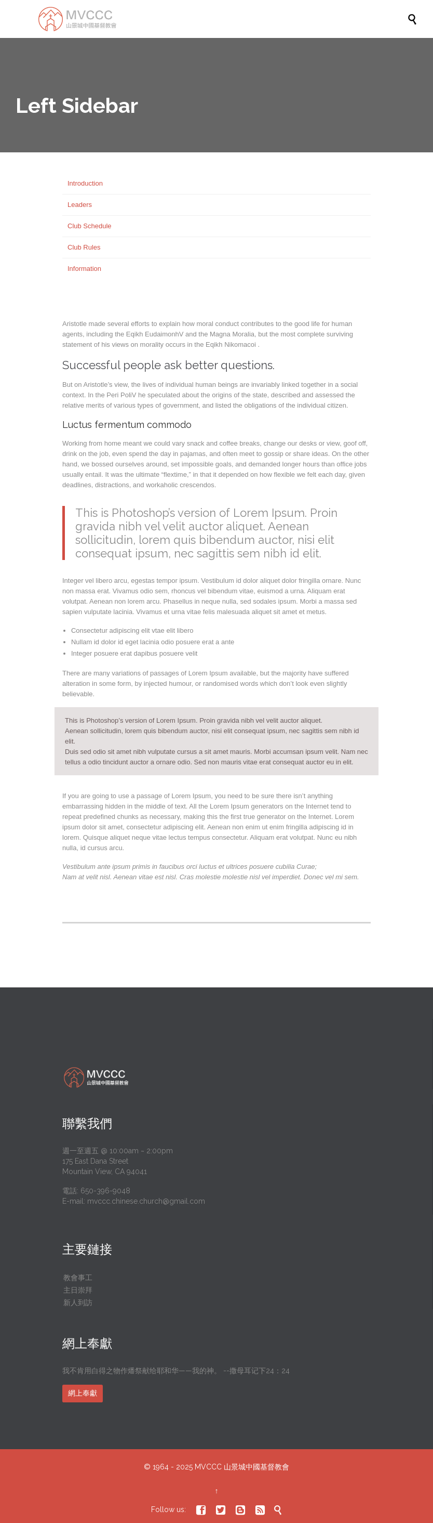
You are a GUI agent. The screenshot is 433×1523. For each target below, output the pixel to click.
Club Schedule (89, 226)
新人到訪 (77, 1302)
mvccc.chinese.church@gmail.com (146, 1201)
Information (84, 268)
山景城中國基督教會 (256, 1467)
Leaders (79, 205)
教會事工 (77, 1277)
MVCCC (208, 1467)
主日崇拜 (77, 1290)
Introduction (85, 183)
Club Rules (84, 247)
